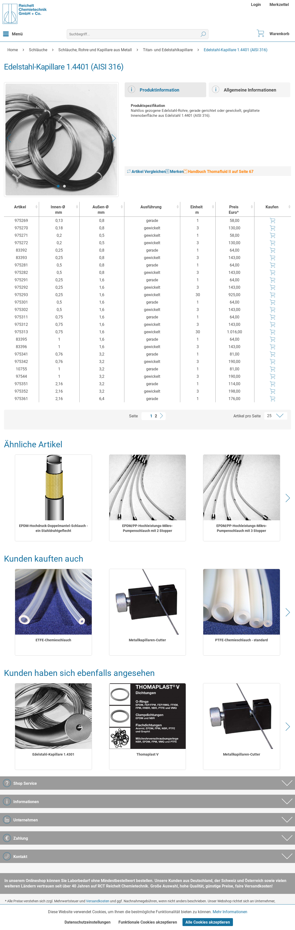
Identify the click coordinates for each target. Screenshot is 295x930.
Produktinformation (153, 89)
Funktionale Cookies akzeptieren (147, 922)
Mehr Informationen (230, 911)
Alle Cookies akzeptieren (207, 922)
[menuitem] (256, 4)
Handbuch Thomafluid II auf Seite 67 (218, 171)
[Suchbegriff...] (137, 34)
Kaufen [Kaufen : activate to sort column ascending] (272, 207)
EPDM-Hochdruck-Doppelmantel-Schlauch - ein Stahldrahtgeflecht (53, 528)
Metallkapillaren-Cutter (147, 640)
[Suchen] (203, 34)
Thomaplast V (147, 754)
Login (256, 4)
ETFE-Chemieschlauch (53, 640)
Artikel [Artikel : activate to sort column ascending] (20, 207)
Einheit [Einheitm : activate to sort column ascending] (197, 210)
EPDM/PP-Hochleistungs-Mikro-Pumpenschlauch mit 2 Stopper (147, 528)
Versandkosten (97, 901)
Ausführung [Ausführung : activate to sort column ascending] (150, 207)
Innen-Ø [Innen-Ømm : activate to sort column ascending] (58, 210)
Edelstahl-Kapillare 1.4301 (53, 754)
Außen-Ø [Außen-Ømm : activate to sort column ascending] (100, 210)
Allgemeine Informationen (244, 89)
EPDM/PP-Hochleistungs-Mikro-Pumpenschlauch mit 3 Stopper (241, 528)
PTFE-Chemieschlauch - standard (241, 640)
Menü (13, 33)
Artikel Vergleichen (146, 171)
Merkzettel (279, 4)
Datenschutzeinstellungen (88, 922)
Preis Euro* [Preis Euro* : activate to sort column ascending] (234, 210)
